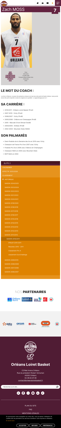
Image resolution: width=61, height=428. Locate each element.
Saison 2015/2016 (11, 219)
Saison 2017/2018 (11, 211)
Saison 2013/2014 (11, 227)
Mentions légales (30, 413)
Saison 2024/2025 (12, 183)
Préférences (47, 425)
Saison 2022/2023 (12, 191)
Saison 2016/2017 (11, 215)
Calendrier (7, 167)
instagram (33, 393)
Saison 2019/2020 (11, 203)
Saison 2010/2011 (13, 239)
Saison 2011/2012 (11, 235)
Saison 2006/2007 (12, 272)
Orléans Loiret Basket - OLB (3, 4)
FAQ (30, 409)
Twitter (28, 393)
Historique (9, 179)
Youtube (18, 393)
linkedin (37, 393)
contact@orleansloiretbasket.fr (30, 380)
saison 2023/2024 (12, 187)
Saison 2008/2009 (12, 264)
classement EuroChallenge (17, 255)
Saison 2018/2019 (11, 207)
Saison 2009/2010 (11, 260)
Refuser (34, 425)
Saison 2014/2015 (11, 223)
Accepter (22, 425)
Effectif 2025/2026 (10, 171)
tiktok (42, 393)
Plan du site (30, 406)
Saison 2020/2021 (11, 199)
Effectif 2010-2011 (14, 243)
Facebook (23, 393)
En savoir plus (10, 420)
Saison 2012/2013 (11, 231)
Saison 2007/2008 (12, 268)
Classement (7, 175)
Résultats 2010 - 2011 (16, 247)
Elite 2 (7, 163)
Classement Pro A (14, 251)
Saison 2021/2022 (11, 195)
